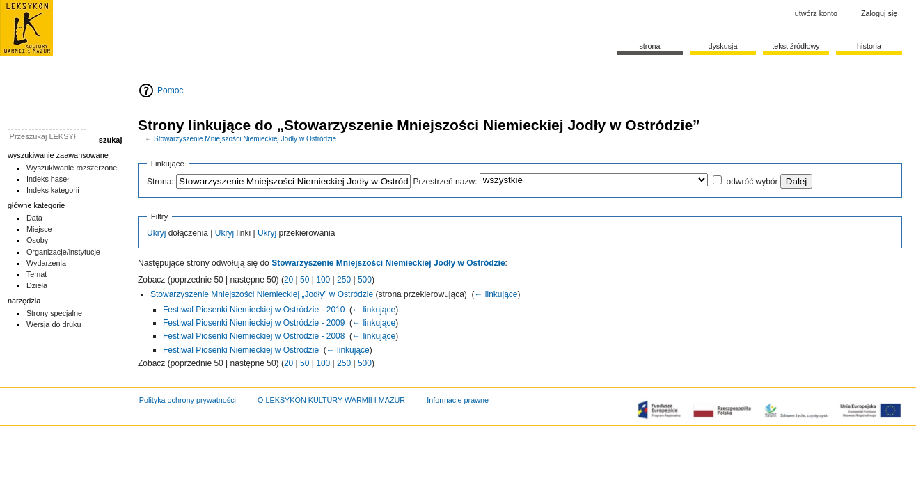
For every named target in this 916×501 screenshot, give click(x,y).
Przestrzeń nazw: (445, 181)
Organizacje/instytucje (63, 252)
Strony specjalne (54, 313)
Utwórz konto (816, 13)
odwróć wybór (751, 181)
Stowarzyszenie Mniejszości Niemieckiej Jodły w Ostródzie (245, 139)
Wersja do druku (53, 324)
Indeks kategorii (52, 190)
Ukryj (156, 233)
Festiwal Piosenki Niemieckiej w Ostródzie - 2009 (254, 323)
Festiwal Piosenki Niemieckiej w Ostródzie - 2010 (254, 310)
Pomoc (170, 90)
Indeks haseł (47, 179)
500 (365, 280)
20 (288, 280)
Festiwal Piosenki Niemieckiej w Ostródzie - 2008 (254, 336)
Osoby (37, 240)
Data (34, 218)
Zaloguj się (879, 13)
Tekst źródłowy (796, 46)
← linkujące (495, 294)
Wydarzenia (46, 263)
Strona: (160, 181)
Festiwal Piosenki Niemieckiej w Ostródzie (241, 350)
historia (869, 46)
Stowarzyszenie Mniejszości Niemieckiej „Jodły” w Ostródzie (261, 294)
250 (344, 280)
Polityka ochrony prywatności (187, 400)
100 (323, 280)
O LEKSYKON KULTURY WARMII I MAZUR (331, 400)
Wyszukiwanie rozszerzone (72, 168)
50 (304, 280)
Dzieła (36, 285)
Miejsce (39, 229)
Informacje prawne (458, 400)
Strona (649, 46)
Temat (36, 274)
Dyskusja (722, 46)
